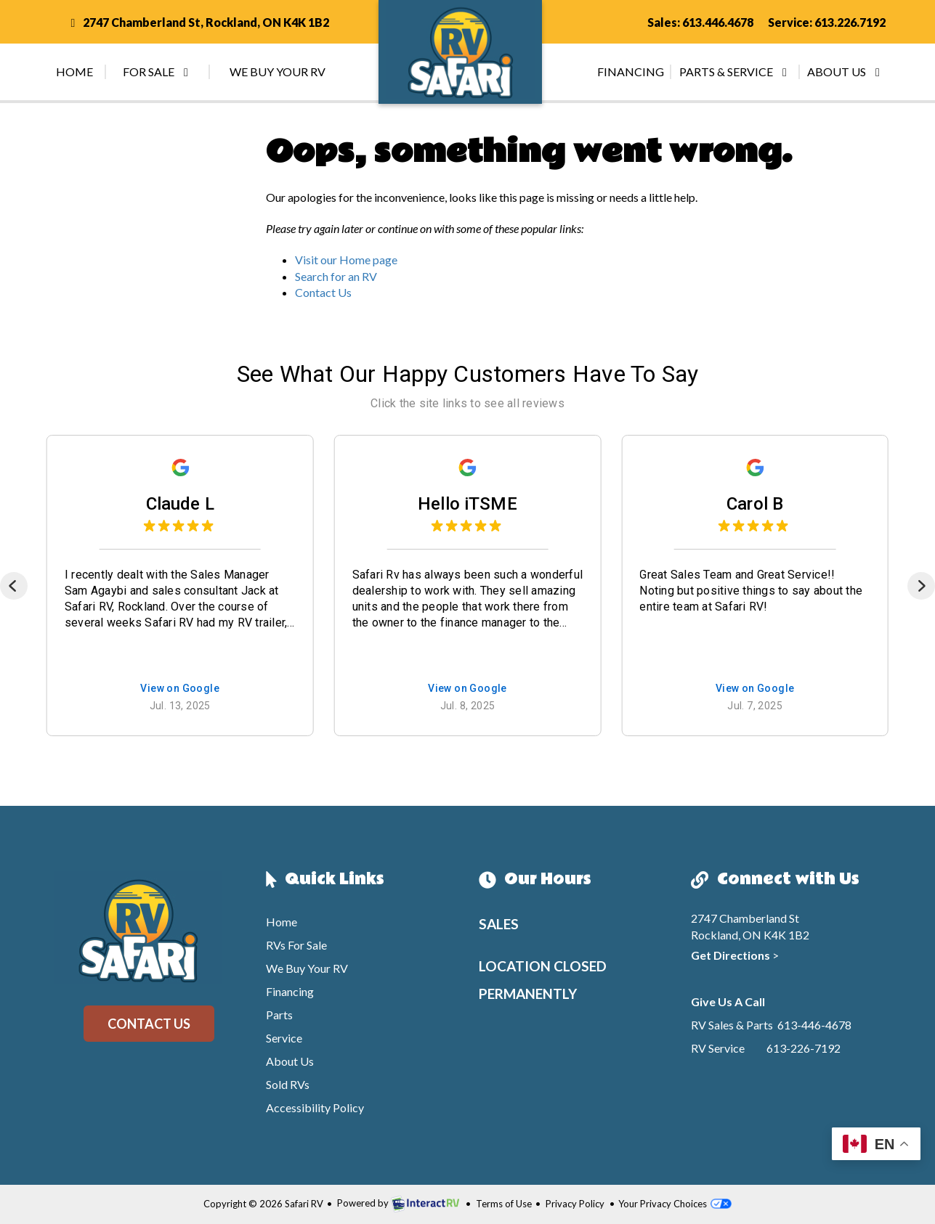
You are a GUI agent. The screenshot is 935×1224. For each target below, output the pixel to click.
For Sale (158, 71)
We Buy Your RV (277, 71)
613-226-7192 (803, 1048)
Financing (630, 71)
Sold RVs (287, 1084)
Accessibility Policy (315, 1107)
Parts (279, 1014)
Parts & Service (735, 71)
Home (74, 71)
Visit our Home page (346, 259)
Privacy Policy (575, 1203)
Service (284, 1038)
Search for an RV (336, 276)
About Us (846, 71)
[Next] (921, 586)
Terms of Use (504, 1203)
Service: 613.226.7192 (827, 22)
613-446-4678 (814, 1025)
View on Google (179, 689)
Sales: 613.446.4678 (700, 22)
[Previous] (14, 586)
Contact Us (323, 292)
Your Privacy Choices (674, 1203)
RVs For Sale (296, 945)
